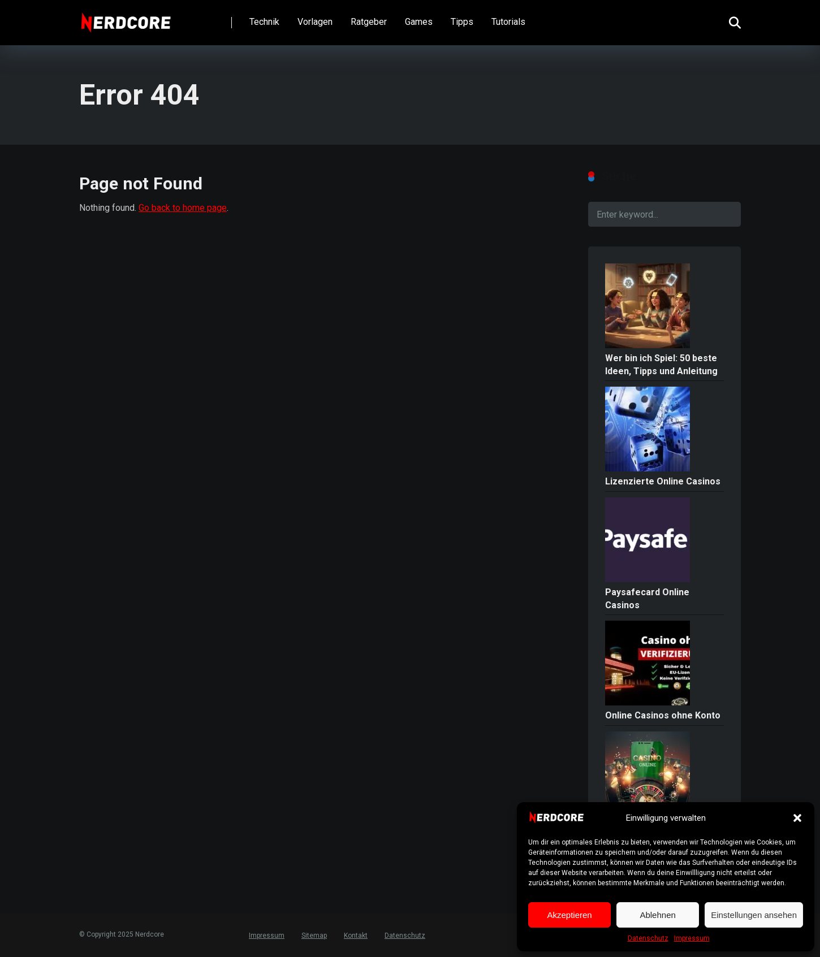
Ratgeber (369, 21)
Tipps (462, 21)
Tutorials (508, 21)
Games (419, 21)
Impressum (692, 938)
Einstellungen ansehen (754, 915)
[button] (797, 818)
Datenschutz (648, 938)
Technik (264, 21)
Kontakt (356, 935)
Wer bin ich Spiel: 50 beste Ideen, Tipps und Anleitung (661, 364)
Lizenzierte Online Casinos (662, 481)
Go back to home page (183, 207)
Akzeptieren (569, 915)
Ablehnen (657, 915)
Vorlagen (315, 21)
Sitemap (314, 935)
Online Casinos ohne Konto (662, 715)
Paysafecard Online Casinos (647, 598)
